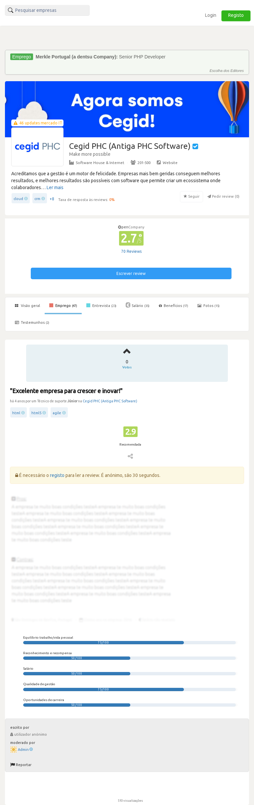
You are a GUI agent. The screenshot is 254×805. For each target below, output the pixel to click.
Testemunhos (32, 322)
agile (57, 413)
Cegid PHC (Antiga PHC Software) (110, 401)
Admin (25, 750)
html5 (36, 413)
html (16, 413)
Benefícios (173, 306)
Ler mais (55, 187)
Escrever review (131, 273)
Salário (137, 305)
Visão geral (27, 306)
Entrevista (101, 305)
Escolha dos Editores (227, 71)
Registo (236, 15)
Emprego (63, 305)
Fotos (208, 306)
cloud (18, 199)
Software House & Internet (96, 162)
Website (167, 162)
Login (210, 15)
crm (37, 199)
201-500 (140, 162)
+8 (52, 199)
